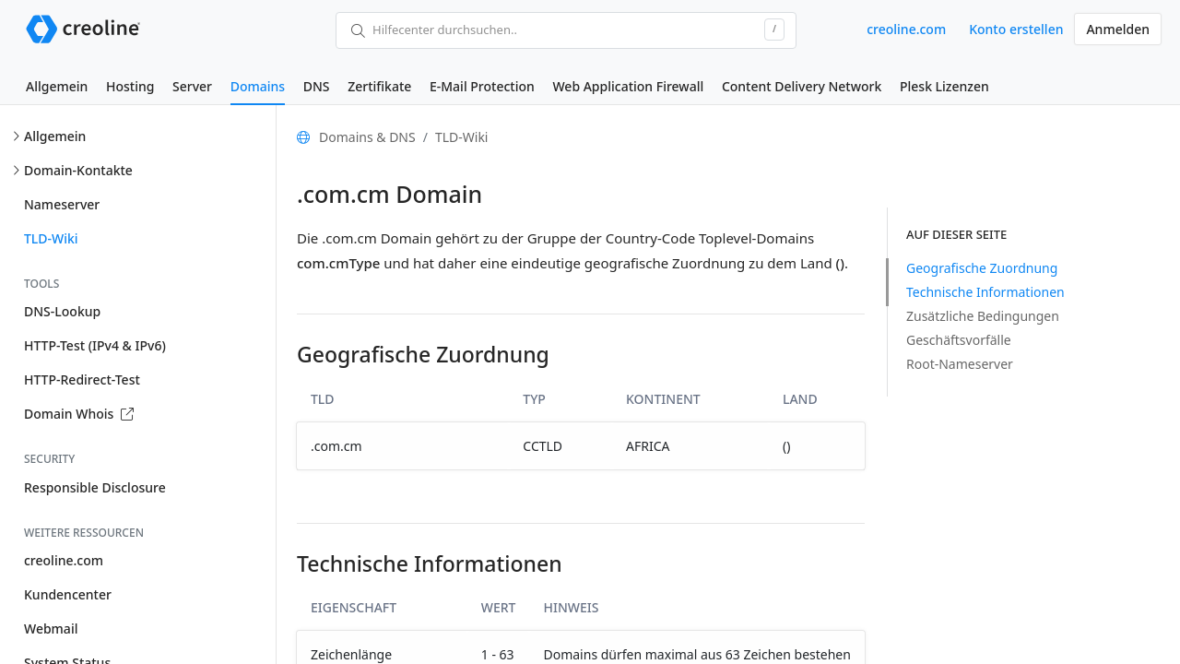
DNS (316, 86)
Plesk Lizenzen (944, 86)
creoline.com (906, 29)
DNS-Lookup (62, 311)
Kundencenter (68, 594)
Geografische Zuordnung (981, 268)
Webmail (50, 628)
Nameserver (62, 204)
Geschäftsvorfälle (958, 340)
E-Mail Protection (482, 86)
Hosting (130, 86)
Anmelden (1118, 29)
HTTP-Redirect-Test (82, 379)
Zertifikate (379, 86)
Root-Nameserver (959, 364)
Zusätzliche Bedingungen (982, 316)
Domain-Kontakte (78, 170)
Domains (257, 86)
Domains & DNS (367, 137)
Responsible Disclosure (95, 487)
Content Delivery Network (801, 86)
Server (192, 86)
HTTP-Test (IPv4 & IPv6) (95, 345)
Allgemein (57, 86)
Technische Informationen (985, 292)
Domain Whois (79, 413)
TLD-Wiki (51, 238)
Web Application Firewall (627, 86)
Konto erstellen (1016, 29)
